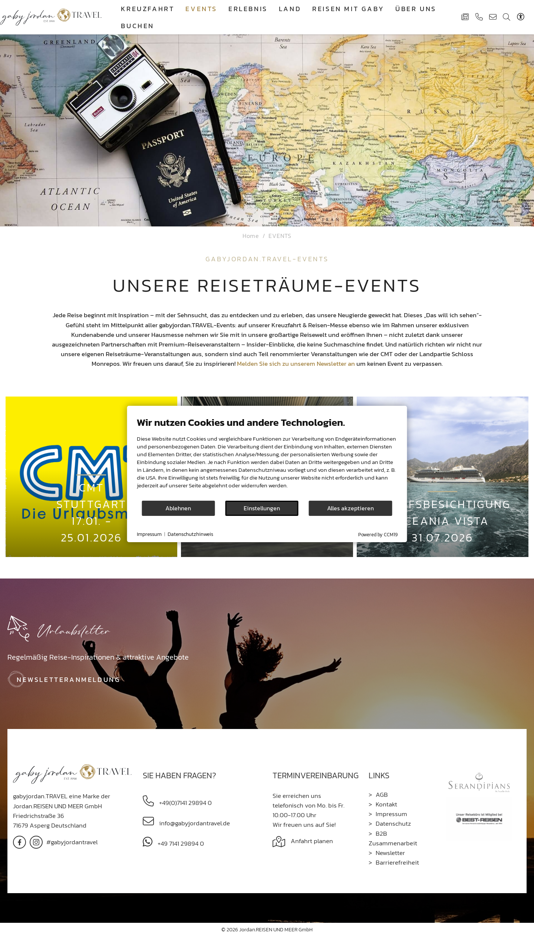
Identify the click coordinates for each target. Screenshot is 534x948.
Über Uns (415, 9)
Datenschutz (393, 823)
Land (290, 9)
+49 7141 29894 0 (180, 843)
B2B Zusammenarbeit (393, 838)
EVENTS (201, 9)
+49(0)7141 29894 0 (185, 803)
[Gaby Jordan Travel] (51, 16)
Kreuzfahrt (147, 9)
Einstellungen (262, 508)
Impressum (391, 814)
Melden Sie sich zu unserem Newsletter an (296, 363)
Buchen (137, 26)
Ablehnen (178, 508)
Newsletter (390, 853)
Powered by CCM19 (378, 534)
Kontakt (386, 804)
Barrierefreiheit (397, 862)
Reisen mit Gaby (348, 9)
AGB (382, 794)
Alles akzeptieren (350, 508)
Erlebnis (248, 9)
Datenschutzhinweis (190, 534)
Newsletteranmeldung (69, 679)
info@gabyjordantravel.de (194, 823)
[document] (267, 458)
